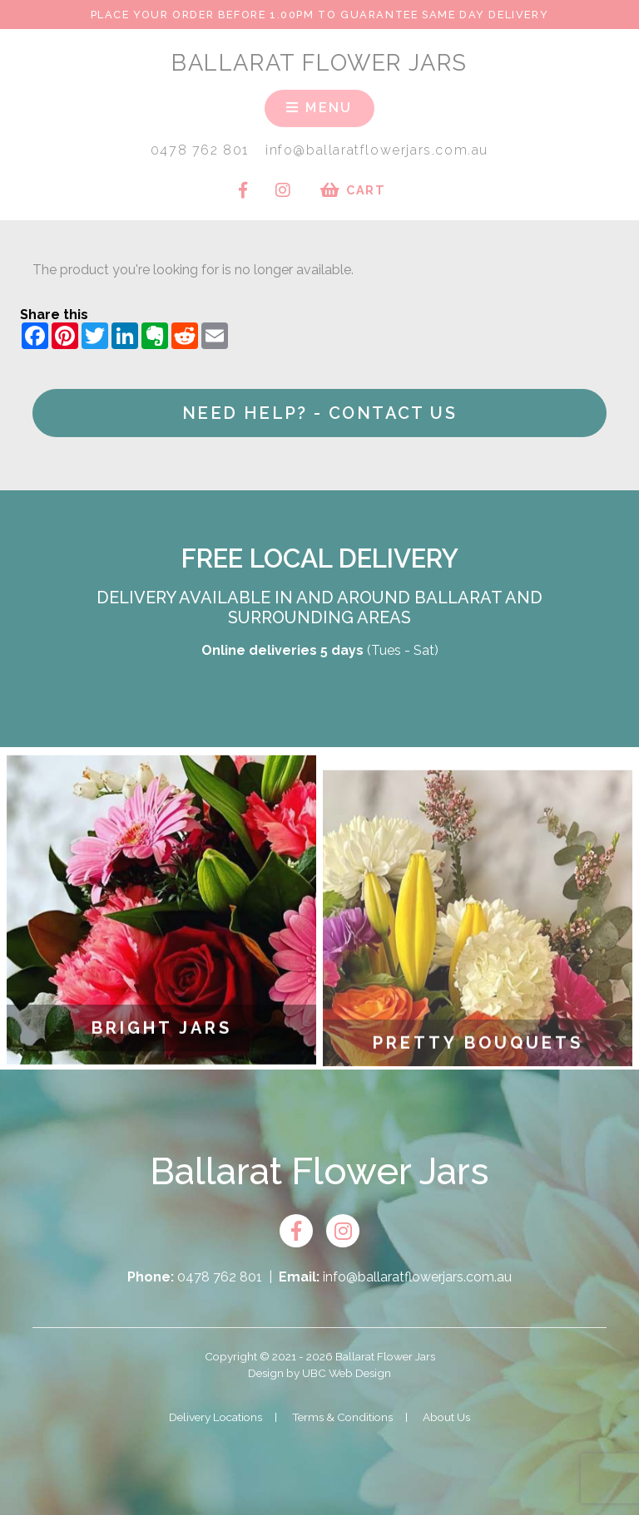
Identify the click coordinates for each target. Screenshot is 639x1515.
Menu (319, 108)
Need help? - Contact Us (319, 413)
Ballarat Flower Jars (319, 62)
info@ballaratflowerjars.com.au (376, 150)
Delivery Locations (215, 1417)
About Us (446, 1417)
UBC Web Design (346, 1373)
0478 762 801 (200, 150)
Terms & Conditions (342, 1417)
